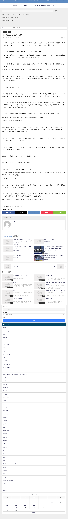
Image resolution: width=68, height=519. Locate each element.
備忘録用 (5, 433)
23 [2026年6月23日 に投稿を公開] (16, 507)
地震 (4, 443)
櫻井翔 (4, 473)
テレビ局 (5, 390)
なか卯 (4, 357)
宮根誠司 (5, 447)
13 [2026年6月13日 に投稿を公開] (52, 502)
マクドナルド (6, 410)
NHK (4, 334)
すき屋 (4, 351)
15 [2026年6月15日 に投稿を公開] (7, 505)
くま (64, 37)
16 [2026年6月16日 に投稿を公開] (16, 505)
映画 (4, 460)
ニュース (6, 236)
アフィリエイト (6, 367)
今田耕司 (5, 423)
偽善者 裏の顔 (6, 430)
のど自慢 (5, 360)
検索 (34, 320)
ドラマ (4, 404)
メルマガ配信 (6, 414)
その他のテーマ (6, 354)
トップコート (6, 397)
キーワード (5, 306)
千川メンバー (6, 437)
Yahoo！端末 (6, 344)
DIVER (4, 327)
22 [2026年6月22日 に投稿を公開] (7, 507)
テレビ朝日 (5, 394)
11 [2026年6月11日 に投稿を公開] (34, 502)
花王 (4, 483)
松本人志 (5, 470)
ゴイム (4, 380)
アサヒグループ (6, 364)
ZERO (4, 347)
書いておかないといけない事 (9, 463)
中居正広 (5, 417)
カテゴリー (5, 312)
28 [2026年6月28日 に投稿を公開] (61, 507)
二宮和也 (5, 420)
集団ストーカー (6, 490)
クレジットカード (7, 370)
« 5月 (33, 512)
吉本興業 (5, 440)
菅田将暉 (5, 487)
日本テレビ (5, 457)
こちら (10, 20)
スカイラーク (6, 387)
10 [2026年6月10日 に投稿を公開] (25, 502)
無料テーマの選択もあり (8, 480)
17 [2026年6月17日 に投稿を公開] (25, 505)
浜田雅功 (5, 477)
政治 (4, 453)
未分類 (11, 236)
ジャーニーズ (6, 384)
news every (6, 331)
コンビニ (5, 377)
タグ (4, 317)
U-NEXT (5, 341)
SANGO (5, 337)
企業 (4, 427)
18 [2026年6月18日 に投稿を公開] (34, 505)
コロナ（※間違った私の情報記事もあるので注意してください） (17, 374)
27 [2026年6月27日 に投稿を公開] (52, 507)
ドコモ (4, 400)
